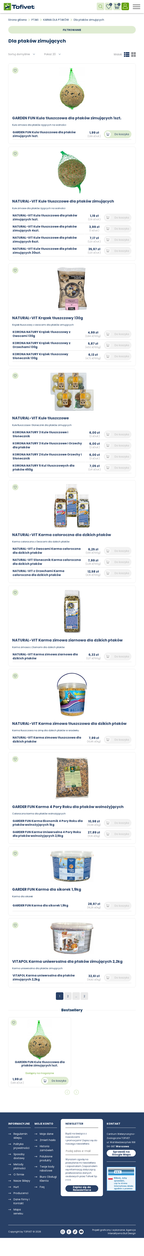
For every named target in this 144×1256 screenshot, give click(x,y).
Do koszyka (122, 134)
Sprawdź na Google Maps (121, 1152)
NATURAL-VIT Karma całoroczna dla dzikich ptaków (63, 534)
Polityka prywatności (21, 1145)
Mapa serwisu (18, 1211)
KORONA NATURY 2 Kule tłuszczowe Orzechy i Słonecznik (48, 456)
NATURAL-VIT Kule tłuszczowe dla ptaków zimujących (64, 201)
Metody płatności (20, 1165)
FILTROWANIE (72, 30)
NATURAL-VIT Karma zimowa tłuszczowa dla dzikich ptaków (71, 723)
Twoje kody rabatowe (47, 1168)
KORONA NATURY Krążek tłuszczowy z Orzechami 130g (42, 345)
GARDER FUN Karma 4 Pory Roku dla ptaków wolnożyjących (69, 806)
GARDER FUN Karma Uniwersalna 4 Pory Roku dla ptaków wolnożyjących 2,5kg (48, 833)
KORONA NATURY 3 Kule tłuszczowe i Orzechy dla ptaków (48, 445)
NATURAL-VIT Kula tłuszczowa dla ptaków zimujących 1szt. (46, 217)
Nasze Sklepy (22, 1180)
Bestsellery (72, 1009)
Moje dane (46, 1133)
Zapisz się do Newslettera (82, 1187)
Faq (42, 1186)
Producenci (21, 1192)
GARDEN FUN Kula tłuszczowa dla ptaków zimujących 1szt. (68, 118)
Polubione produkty (46, 1158)
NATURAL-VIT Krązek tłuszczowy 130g (48, 317)
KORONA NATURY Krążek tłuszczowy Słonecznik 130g (41, 356)
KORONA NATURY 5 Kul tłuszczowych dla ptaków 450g (44, 467)
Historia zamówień (46, 1147)
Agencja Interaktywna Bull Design (122, 1231)
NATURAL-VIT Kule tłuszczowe (41, 417)
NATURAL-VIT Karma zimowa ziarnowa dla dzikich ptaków (68, 639)
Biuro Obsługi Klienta (48, 1178)
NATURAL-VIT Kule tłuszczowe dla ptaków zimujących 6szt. (46, 239)
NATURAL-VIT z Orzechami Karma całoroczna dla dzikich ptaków (39, 572)
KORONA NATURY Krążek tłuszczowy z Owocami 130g (42, 334)
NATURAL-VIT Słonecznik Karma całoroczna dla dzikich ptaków (38, 561)
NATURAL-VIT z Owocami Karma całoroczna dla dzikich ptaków (38, 550)
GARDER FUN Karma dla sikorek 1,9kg (47, 888)
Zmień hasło (48, 1139)
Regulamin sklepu (20, 1135)
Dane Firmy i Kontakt (22, 1200)
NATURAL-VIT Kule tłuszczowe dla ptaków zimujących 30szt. (46, 250)
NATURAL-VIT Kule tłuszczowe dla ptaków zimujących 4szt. (46, 228)
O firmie (19, 1174)
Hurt (16, 1186)
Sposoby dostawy (19, 1155)
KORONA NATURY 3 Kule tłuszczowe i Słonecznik (41, 434)
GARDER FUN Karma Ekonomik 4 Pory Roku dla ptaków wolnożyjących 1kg (46, 822)
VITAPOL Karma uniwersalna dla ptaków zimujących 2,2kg (68, 960)
